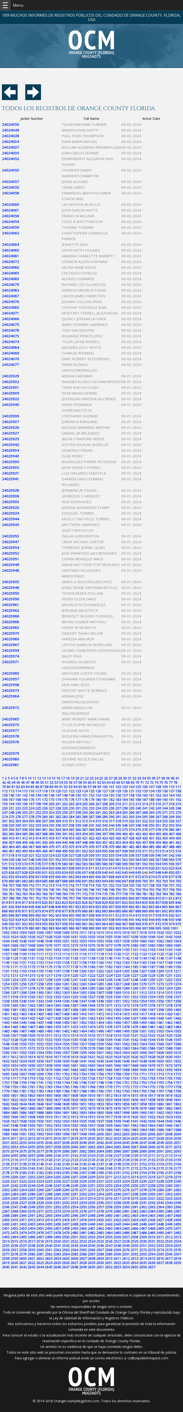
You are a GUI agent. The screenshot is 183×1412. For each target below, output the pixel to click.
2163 (57, 1168)
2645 (48, 1267)
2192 (126, 1172)
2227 (66, 1181)
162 (158, 795)
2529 (134, 1241)
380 (171, 829)
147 (58, 795)
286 (85, 817)
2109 (134, 1155)
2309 (48, 1198)
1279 (40, 988)
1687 (117, 1070)
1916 (100, 1117)
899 (31, 915)
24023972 (10, 707)
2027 (151, 1138)
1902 (160, 1112)
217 (165, 804)
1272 (160, 984)
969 (138, 924)
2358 (108, 1207)
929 (51, 919)
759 (178, 889)
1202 (100, 971)
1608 (160, 1052)
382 (5, 834)
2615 (151, 1258)
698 (131, 881)
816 (18, 902)
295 (145, 817)
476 (91, 847)
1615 (40, 1057)
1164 (134, 962)
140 (11, 795)
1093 (66, 949)
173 (51, 799)
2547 (108, 1245)
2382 (134, 1211)
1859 (151, 1104)
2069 (151, 1147)
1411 (91, 1014)
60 (90, 782)
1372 (117, 1005)
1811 (100, 1095)
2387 (177, 1211)
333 (38, 825)
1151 (23, 962)
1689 (134, 1070)
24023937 (10, 421)
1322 (48, 997)
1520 (126, 1035)
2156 (177, 1164)
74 (156, 782)
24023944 (10, 518)
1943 (151, 1121)
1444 (14, 1022)
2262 (6, 1190)
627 (18, 872)
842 (11, 907)
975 (178, 924)
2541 (57, 1245)
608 (71, 868)
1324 (66, 997)
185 (131, 799)
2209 (91, 1177)
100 (105, 786)
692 (91, 881)
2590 (117, 1254)
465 (18, 847)
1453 (91, 1022)
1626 (134, 1057)
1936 (91, 1121)
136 (165, 791)
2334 (83, 1202)
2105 (100, 1155)
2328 (31, 1202)
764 (31, 894)
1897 (117, 1112)
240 (138, 808)
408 (178, 834)
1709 (126, 1074)
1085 (177, 945)
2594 (151, 1254)
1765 (66, 1087)
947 (171, 919)
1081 (143, 945)
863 (151, 907)
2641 (14, 1267)
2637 (160, 1262)
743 (71, 889)
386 (31, 834)
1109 (23, 954)
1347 (83, 1001)
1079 (126, 945)
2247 (57, 1185)
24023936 (10, 416)
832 (125, 902)
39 (168, 778)
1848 (57, 1104)
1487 (23, 1031)
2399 (100, 1215)
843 (18, 907)
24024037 (10, 147)
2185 (66, 1172)
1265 (100, 984)
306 (38, 821)
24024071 (10, 313)
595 (165, 864)
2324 (177, 1198)
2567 (100, 1250)
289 (105, 817)
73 (151, 782)
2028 (160, 1138)
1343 (48, 1001)
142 (25, 795)
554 (71, 859)
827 (91, 902)
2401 (117, 1215)
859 (125, 907)
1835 (126, 1100)
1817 (151, 1095)
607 (65, 868)
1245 (108, 979)
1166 (151, 962)
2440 (91, 1224)
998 (151, 928)
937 (105, 919)
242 (151, 808)
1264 (91, 984)
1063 (169, 941)
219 (178, 804)
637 (85, 872)
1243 (91, 979)
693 (98, 881)
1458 (134, 1022)
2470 (169, 1228)
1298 (23, 992)
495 (38, 851)
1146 (160, 958)
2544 (83, 1245)
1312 (143, 992)
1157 (74, 962)
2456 (48, 1228)
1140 (108, 958)
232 (85, 808)
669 (118, 877)
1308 (108, 992)
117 (38, 791)
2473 (14, 1232)
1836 (134, 1100)
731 (171, 885)
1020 (160, 932)
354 (178, 825)
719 (91, 885)
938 (111, 919)
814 (5, 902)
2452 (14, 1228)
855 (98, 907)
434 (171, 838)
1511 (48, 1035)
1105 (169, 949)
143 (31, 795)
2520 (57, 1241)
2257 (143, 1185)
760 (5, 894)
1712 (151, 1074)
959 (71, 924)
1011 (83, 932)
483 (138, 847)
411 (18, 838)
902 (51, 915)
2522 (74, 1241)
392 (71, 834)
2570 (126, 1250)
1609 (169, 1052)
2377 (91, 1211)
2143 (66, 1164)
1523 (151, 1035)
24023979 (10, 753)
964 (105, 924)
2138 (23, 1164)
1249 (143, 979)
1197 (57, 971)
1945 (169, 1121)
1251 (160, 979)
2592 (134, 1254)
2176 (169, 1168)
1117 (91, 954)
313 (85, 821)
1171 (14, 967)
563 (131, 859)
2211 (108, 1177)
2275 (117, 1190)
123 (78, 791)
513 (158, 851)
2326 (14, 1202)
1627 (143, 1057)
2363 (151, 1207)
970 (145, 924)
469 (45, 847)
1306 (91, 992)
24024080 (10, 267)
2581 (40, 1254)
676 (165, 877)
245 (171, 808)
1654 (14, 1065)
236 (111, 808)
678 (178, 877)
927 (38, 919)
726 (138, 885)
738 (38, 889)
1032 (83, 937)
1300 (40, 992)
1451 (74, 1022)
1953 (57, 1125)
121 (65, 791)
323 (151, 821)
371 (111, 829)
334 (45, 825)
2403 (134, 1215)
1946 (177, 1121)
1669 (143, 1065)
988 (85, 928)
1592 (23, 1052)
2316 (108, 1198)
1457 (126, 1022)
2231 (100, 1181)
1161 (108, 962)
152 (91, 795)
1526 (177, 1035)
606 (58, 868)
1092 (57, 949)
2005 (143, 1134)
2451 (6, 1228)
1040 (151, 937)
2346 (6, 1207)
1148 (177, 958)
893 (171, 911)
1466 (23, 1027)
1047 (31, 941)
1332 (134, 997)
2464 (117, 1228)
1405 (40, 1014)
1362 (31, 1005)
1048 (40, 941)
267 (138, 812)
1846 (40, 1104)
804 (118, 898)
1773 (134, 1087)
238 (125, 808)
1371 (108, 1005)
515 (171, 851)
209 (111, 804)
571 (5, 864)
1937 (100, 1121)
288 (98, 817)
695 (111, 881)
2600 (23, 1258)
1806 (57, 1095)
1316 (177, 992)
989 (91, 928)
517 (5, 855)
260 (91, 812)
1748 (100, 1082)
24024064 (10, 244)
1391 (100, 1009)
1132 (40, 958)
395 (91, 834)
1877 (126, 1108)
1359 (6, 1005)
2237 (151, 1181)
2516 (23, 1241)
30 (125, 778)
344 (111, 825)
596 (171, 864)
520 (25, 855)
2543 (74, 1245)
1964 (151, 1125)
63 (104, 782)
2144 (74, 1164)
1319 (23, 997)
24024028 (10, 135)
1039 (143, 937)
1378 (169, 1005)
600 (18, 868)
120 (58, 791)
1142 (126, 958)
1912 (66, 1117)
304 (25, 821)
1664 (100, 1065)
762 (18, 894)
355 (5, 829)
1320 (31, 997)
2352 (57, 1207)
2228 (74, 1181)
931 (65, 919)
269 (151, 812)
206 (91, 804)
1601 (100, 1052)
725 (131, 885)
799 (85, 898)
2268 (57, 1190)
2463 (108, 1228)
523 (45, 855)
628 (25, 872)
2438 (74, 1224)
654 (18, 877)
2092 (169, 1151)
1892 (74, 1112)
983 (51, 928)
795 (58, 898)
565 (145, 859)
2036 (48, 1142)
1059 (134, 941)
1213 (14, 975)
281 (51, 817)
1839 (160, 1100)
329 (11, 825)
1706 (100, 1074)
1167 (160, 962)
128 (111, 791)
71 (142, 782)
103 (125, 786)
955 (45, 924)
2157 (6, 1168)
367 (85, 829)
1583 (126, 1048)
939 (118, 919)
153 (98, 795)
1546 (169, 1039)
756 (158, 889)
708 (18, 885)
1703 (74, 1074)
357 (18, 829)
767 (51, 894)
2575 (169, 1250)
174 (58, 799)
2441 (100, 1224)
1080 (134, 945)
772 (85, 894)
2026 (143, 1138)
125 (91, 791)
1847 (48, 1104)
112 (5, 791)
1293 (160, 988)
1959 (108, 1125)
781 (145, 894)
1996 (66, 1134)
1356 (160, 1001)
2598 (6, 1258)
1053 (83, 941)
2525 (100, 1241)
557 (91, 859)
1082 (151, 945)
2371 (40, 1211)
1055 (100, 941)
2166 (83, 1168)
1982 (126, 1130)
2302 (169, 1194)
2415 (57, 1220)
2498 (48, 1237)
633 (58, 872)
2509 (143, 1237)
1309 (117, 992)
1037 (126, 937)
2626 (66, 1262)
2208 (83, 1177)
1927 (14, 1121)
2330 (48, 1202)
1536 (83, 1039)
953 (31, 924)
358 (25, 829)
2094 (6, 1155)
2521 (66, 1241)
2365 (169, 1207)
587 (111, 864)
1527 (6, 1039)
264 (118, 812)
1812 (108, 1095)
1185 (134, 967)
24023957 (10, 679)
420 (78, 838)
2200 (14, 1177)
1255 (14, 984)
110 (171, 786)
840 (178, 902)
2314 (91, 1198)
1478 (126, 1027)
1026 (31, 937)
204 (78, 804)
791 (31, 898)
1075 (91, 945)
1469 (48, 1027)
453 (118, 842)
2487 (134, 1232)
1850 (74, 1104)
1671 (160, 1065)
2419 (91, 1220)
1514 (74, 1035)
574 (25, 864)
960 (78, 924)
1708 (117, 1074)
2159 (23, 1168)
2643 (31, 1267)
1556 (74, 1044)
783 (158, 894)
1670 (151, 1065)
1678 (40, 1070)
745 (85, 889)
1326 (83, 997)
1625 (126, 1057)
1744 (66, 1082)
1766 (74, 1087)
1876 (117, 1108)
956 (51, 924)
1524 (160, 1035)
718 (85, 885)
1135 (66, 958)
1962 (134, 1125)
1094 (74, 949)
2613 (134, 1258)
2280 (160, 1190)
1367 (74, 1005)
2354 (74, 1207)
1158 (83, 962)
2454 (31, 1228)
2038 (66, 1142)
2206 (66, 1177)
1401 (6, 1014)
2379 (108, 1211)
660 (58, 877)
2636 (151, 1262)
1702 (66, 1074)
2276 (126, 1190)
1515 (83, 1035)
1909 (40, 1117)
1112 (48, 954)
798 (78, 898)
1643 (100, 1061)
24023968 (10, 621)
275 (11, 817)
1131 (31, 958)
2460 (83, 1228)
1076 (100, 945)
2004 (134, 1134)
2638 (169, 1262)
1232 (177, 975)
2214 (134, 1177)
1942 (143, 1121)
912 (118, 915)
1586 (151, 1048)
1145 (151, 958)
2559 (31, 1250)
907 (85, 915)
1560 (108, 1044)
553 (65, 859)
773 (91, 894)
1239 (57, 979)
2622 (31, 1262)
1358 (177, 1001)
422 (91, 838)
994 (125, 928)
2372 (48, 1211)
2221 (14, 1181)
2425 (143, 1220)
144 (38, 795)
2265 (31, 1190)
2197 (169, 1172)
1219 (66, 975)
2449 (169, 1224)
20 (77, 778)
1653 (6, 1065)
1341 (31, 1001)
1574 (48, 1048)
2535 (6, 1245)
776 (111, 894)
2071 (169, 1147)
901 (45, 915)
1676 (23, 1070)
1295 (177, 988)
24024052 (10, 158)
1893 (83, 1112)
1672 (169, 1065)
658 (45, 877)
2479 (66, 1232)
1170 (6, 967)
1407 (57, 1014)
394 (85, 834)
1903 (169, 1112)
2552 (151, 1245)
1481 (151, 1027)
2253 (108, 1185)
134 (151, 791)
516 (178, 851)
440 (31, 842)
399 (118, 834)
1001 (174, 928)
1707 (108, 1074)
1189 (169, 967)
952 (25, 924)
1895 (100, 1112)
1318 (14, 997)
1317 (6, 997)
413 (31, 838)
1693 (169, 1070)
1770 (108, 1087)
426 (118, 838)
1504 (169, 1031)
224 (31, 808)
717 (78, 885)
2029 (169, 1138)
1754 (151, 1082)
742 (65, 889)
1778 (177, 1087)
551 (51, 859)
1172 (23, 967)
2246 (48, 1185)
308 (51, 821)
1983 (134, 1130)
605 (51, 868)
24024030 (10, 153)
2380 (117, 1211)
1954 (66, 1125)
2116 (14, 1160)
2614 (143, 1258)
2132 (151, 1160)
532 (105, 855)
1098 (108, 949)
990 (98, 928)
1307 (100, 992)
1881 (160, 1108)
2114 (177, 1155)
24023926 (10, 427)
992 (111, 928)
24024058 (10, 193)
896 (11, 915)
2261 (177, 1185)
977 (11, 928)
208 (105, 804)
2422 (117, 1220)
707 (11, 885)
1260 (57, 984)
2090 (151, 1151)
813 (178, 898)
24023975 (10, 724)
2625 (57, 1262)
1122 (134, 954)
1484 (177, 1027)
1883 (177, 1108)
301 (5, 821)
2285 (23, 1194)
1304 (74, 992)
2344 (169, 1202)
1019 (151, 932)
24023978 (10, 736)
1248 (134, 979)
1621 (91, 1057)
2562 (57, 1250)
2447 (151, 1224)
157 (125, 795)
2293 (91, 1194)
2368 (14, 1211)
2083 (91, 1151)
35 (149, 778)
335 (51, 825)
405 (158, 834)
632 (51, 872)
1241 (74, 979)
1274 (177, 984)
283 (65, 817)
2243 (23, 1185)
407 (171, 834)
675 (158, 877)
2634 (134, 1262)
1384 (40, 1009)
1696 (14, 1074)
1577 (74, 1048)
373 (125, 829)
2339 (126, 1202)
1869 (57, 1108)
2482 (91, 1232)
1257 (31, 984)
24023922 (10, 398)
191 (171, 799)
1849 (66, 1104)
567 (158, 859)
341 (91, 825)
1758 (6, 1087)
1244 (100, 979)
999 (158, 928)
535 (125, 855)
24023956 (10, 599)
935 (91, 919)
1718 (23, 1078)
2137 (14, 1164)
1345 (66, 1001)
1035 (108, 937)
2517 (31, 1241)
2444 (126, 1224)
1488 (31, 1031)
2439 (83, 1224)
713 (51, 885)
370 (105, 829)
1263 (83, 984)
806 (131, 898)
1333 (143, 997)
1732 (143, 1078)
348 (138, 825)
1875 (108, 1108)
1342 (40, 1001)
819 (38, 902)
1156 (66, 962)
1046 (23, 941)
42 (4, 782)
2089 (143, 1151)
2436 (57, 1224)
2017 (66, 1138)
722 (111, 885)
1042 (169, 937)
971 (151, 924)
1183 (117, 967)
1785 (57, 1091)
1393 (117, 1009)
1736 (177, 1078)
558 (98, 859)
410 (11, 838)
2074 (14, 1151)
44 (13, 782)
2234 (126, 1181)
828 (98, 902)
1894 (91, 1112)
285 (78, 817)
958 (65, 924)
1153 (40, 962)
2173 (143, 1168)
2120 (48, 1160)
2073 (6, 1151)
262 (105, 812)
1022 (177, 932)
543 (178, 855)
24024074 (10, 341)
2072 (177, 1147)
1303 (66, 992)
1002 (6, 932)
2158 (14, 1168)
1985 (151, 1130)
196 (25, 804)
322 (145, 821)
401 (131, 834)
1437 (134, 1018)
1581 (108, 1048)
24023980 (10, 759)
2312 (74, 1198)
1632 (6, 1061)
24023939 (10, 393)
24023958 (10, 684)
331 (25, 825)
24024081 (10, 255)
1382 (23, 1009)
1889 (48, 1112)
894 (178, 911)
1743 (57, 1082)
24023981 (10, 764)
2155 (169, 1164)
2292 (83, 1194)
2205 (57, 1177)
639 (98, 872)
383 (11, 834)
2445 (134, 1224)
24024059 (10, 227)
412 (25, 838)
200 (51, 804)
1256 (23, 984)
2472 (6, 1232)
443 (51, 842)
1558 (91, 1044)
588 (118, 864)
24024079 (10, 284)
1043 (177, 937)
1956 (83, 1125)
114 (18, 791)
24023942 (10, 444)
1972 (40, 1130)
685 (45, 881)
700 (145, 881)
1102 (143, 949)
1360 (14, 1005)
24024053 (10, 170)
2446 (143, 1224)
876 (58, 911)
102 (118, 786)
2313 (83, 1198)
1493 (74, 1031)
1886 (23, 1112)
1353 (134, 1001)
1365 (57, 1005)
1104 (160, 949)
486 (158, 847)
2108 (126, 1155)
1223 (100, 975)
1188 (160, 967)
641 (111, 872)
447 (78, 842)
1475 (100, 1027)
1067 (23, 945)
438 (18, 842)
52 (51, 782)
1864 (14, 1108)
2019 (83, 1138)
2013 (31, 1138)
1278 (31, 988)
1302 (57, 992)
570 (178, 859)
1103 (151, 949)
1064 (177, 941)
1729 (117, 1078)
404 (151, 834)
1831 (91, 1100)
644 (131, 872)
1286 (100, 988)
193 (5, 804)
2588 (100, 1254)
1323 (57, 997)
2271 (83, 1190)
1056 (108, 941)
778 (125, 894)
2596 (169, 1254)
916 (145, 915)
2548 (117, 1245)
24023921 (10, 473)
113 (11, 791)
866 (171, 907)
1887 (31, 1112)
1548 (6, 1044)
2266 (40, 1190)
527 (71, 855)
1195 (40, 971)
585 (98, 864)
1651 (169, 1061)
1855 (117, 1104)
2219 (177, 1177)
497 (51, 851)
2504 (100, 1237)
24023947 (10, 541)
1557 (83, 1044)
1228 (143, 975)
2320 (143, 1198)
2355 (83, 1207)
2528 (126, 1241)
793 (45, 898)
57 (75, 782)
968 (131, 924)
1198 (66, 971)
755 (151, 889)
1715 (177, 1074)
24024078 (10, 330)
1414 (117, 1014)
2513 (177, 1237)
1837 (143, 1100)
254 (51, 812)
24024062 (10, 233)
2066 (126, 1147)
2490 (160, 1232)
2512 (169, 1237)
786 (178, 894)
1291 (143, 988)
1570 (14, 1048)
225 (38, 808)
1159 (91, 962)
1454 (100, 1022)
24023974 (10, 656)
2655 (134, 1267)
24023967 (10, 644)
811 (165, 898)
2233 (117, 1181)
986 (71, 928)
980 (31, 928)
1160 (100, 962)
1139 (100, 958)
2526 (108, 1241)
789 (18, 898)
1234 (14, 979)
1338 (6, 1001)
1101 (134, 949)
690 (78, 881)
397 (105, 834)
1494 (83, 1031)
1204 (117, 971)
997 (145, 928)
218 (171, 804)
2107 (117, 1155)
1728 (108, 1078)
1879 (143, 1108)
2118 (31, 1160)
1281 (57, 988)
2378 (100, 1211)
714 (58, 885)
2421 (108, 1220)
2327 (23, 1202)
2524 (91, 1241)
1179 (83, 967)
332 (31, 825)
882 (98, 911)
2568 (108, 1250)
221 (11, 808)
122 (71, 791)
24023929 (10, 376)
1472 (74, 1027)
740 (51, 889)
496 (45, 851)
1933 (66, 1121)
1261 (66, 984)
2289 (57, 1194)
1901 (151, 1112)
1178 (74, 967)
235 (105, 808)
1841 (177, 1100)
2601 (31, 1258)
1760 (23, 1087)
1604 (126, 1052)
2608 (91, 1258)
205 (85, 804)
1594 (40, 1052)
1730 (126, 1078)
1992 (31, 1134)
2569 (117, 1250)
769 (65, 894)
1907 (23, 1117)
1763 (48, 1087)
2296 (117, 1194)
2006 (151, 1134)
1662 (83, 1065)
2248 (66, 1185)
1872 (83, 1108)
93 (70, 786)
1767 (83, 1087)
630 (38, 872)
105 (138, 786)
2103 (83, 1155)
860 (131, 907)
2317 (117, 1198)
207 (98, 804)
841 (5, 907)
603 (38, 868)
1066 (14, 945)
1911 (57, 1117)
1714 (169, 1074)
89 (51, 786)
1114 (66, 954)
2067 (134, 1147)
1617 (57, 1057)
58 (80, 782)
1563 (134, 1044)
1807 (66, 1095)
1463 (177, 1022)
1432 (91, 1018)
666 (98, 877)
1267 (117, 984)
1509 (31, 1035)
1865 (23, 1108)
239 (131, 808)
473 (71, 847)
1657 (40, 1065)
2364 (160, 1207)
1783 (40, 1091)
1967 (177, 1125)
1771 (117, 1087)
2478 (57, 1232)
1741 (40, 1082)
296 (151, 817)
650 (171, 872)
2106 (108, 1155)
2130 (134, 1160)
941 (131, 919)
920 (171, 915)
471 (58, 847)
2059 (66, 1147)
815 (11, 902)
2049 (160, 1142)
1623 (108, 1057)
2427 (160, 1220)
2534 (177, 1241)
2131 (143, 1160)
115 (25, 791)
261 (98, 812)
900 (38, 915)
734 (11, 889)
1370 (100, 1005)
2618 (177, 1258)
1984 (143, 1130)
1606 (143, 1052)
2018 (74, 1138)
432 (158, 838)
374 (131, 829)
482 (131, 847)
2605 (66, 1258)
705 (178, 881)
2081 (74, 1151)
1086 (6, 949)
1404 (31, 1014)
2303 (177, 1194)
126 (98, 791)
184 (125, 799)
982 (45, 928)
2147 (100, 1164)
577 (45, 864)
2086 (117, 1151)
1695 (6, 1074)
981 (38, 928)
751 (125, 889)
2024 (126, 1138)
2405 (151, 1215)
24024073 (10, 336)
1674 (6, 1070)
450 (98, 842)
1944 (160, 1121)
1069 (40, 945)
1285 (91, 988)
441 (38, 842)
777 (118, 894)
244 (165, 808)
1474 (91, 1027)
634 (65, 872)
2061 (83, 1147)
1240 (66, 979)
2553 (160, 1245)
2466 (134, 1228)
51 (47, 782)
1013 (100, 932)
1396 (143, 1009)
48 (32, 782)
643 (125, 872)
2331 (57, 1202)
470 (51, 847)
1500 (134, 1031)
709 (25, 885)
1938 (108, 1121)
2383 (143, 1211)
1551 (31, 1044)
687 (58, 881)
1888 (40, 1112)
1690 (143, 1070)
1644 (108, 1061)
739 (45, 889)
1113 (57, 954)
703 (165, 881)
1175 (48, 967)
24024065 (10, 273)
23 (91, 778)
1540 (117, 1039)
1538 (100, 1039)
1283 (74, 988)
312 (78, 821)
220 (5, 808)
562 (125, 859)
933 (78, 919)
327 (178, 821)
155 (111, 795)
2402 (126, 1215)
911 (111, 915)
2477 (48, 1232)
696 (118, 881)
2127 (108, 1160)
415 (45, 838)
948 (178, 919)
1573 (40, 1048)
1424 (23, 1018)
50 (42, 782)
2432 (23, 1224)
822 (58, 902)
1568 (177, 1044)
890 (151, 911)
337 (65, 825)
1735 (169, 1078)
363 (58, 829)
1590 (6, 1052)
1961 (126, 1125)
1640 (74, 1061)
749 (111, 889)
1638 (57, 1061)
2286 (31, 1194)
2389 (14, 1215)
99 (99, 786)
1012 (91, 932)
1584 (134, 1048)
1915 (91, 1117)
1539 (108, 1039)
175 (65, 799)
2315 (100, 1198)
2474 (23, 1232)
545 (11, 859)
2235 (134, 1181)
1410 (83, 1014)
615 (118, 868)
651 (178, 872)
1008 (57, 932)
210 (118, 804)
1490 (48, 1031)
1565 (151, 1044)
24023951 (10, 559)
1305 (83, 992)
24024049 (10, 130)
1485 (6, 1031)
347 (131, 825)
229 (65, 808)
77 (171, 782)
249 (18, 812)
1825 (40, 1100)
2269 (66, 1190)
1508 (23, 1035)
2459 (74, 1228)
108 (158, 786)
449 (91, 842)
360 (38, 829)
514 (165, 851)
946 (165, 919)
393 (78, 834)
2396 (74, 1215)
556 (85, 859)
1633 (14, 1061)
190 (165, 799)
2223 (31, 1181)
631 (45, 872)
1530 (31, 1039)
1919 (126, 1117)
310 (65, 821)
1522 (143, 1035)
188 (151, 799)
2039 (74, 1142)
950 (11, 924)
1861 (169, 1104)
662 (71, 877)
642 (118, 872)
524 (51, 855)
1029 (57, 937)
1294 (169, 988)
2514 (6, 1241)
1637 (48, 1061)
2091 (160, 1151)
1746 (83, 1082)
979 (25, 928)
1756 (169, 1082)
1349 (100, 1001)
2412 (31, 1220)
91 (61, 786)
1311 (134, 992)
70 (137, 782)
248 (11, 812)
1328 (100, 997)
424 (105, 838)
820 (45, 902)
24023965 (10, 719)
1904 (177, 1112)
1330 (117, 997)
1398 (160, 1009)
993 (118, 928)
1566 (160, 1044)
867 (178, 907)
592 (145, 864)
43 (8, 782)
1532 (48, 1039)
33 (139, 778)
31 (130, 778)
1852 (91, 1104)
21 (82, 778)
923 (11, 919)
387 (38, 834)
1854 (108, 1104)
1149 (6, 962)
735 (18, 889)
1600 (91, 1052)
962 (91, 924)
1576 (66, 1048)
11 (34, 778)
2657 (151, 1267)
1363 (40, 1005)
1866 (31, 1108)
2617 (169, 1258)
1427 (48, 1018)
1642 (91, 1061)
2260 (169, 1185)
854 (91, 907)
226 (45, 808)
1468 (40, 1027)
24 (96, 778)
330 (18, 825)
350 (151, 825)
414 (38, 838)
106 (145, 786)
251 (31, 812)
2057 (48, 1147)
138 (178, 791)
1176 (57, 967)
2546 (100, 1245)
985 (65, 928)
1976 (74, 1130)
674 (151, 877)
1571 (23, 1048)
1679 (48, 1070)
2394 (57, 1215)
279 (38, 817)
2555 (177, 1245)
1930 (40, 1121)
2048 (151, 1142)
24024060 (10, 204)
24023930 (10, 461)
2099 (48, 1155)
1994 (48, 1134)
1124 (151, 954)
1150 (14, 962)
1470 (57, 1027)
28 (115, 778)
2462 (100, 1228)
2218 (169, 1177)
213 (138, 804)
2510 (151, 1237)
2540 (48, 1245)
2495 (23, 1237)
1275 (6, 988)
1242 (83, 979)
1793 (126, 1091)
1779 (6, 1091)
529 (85, 855)
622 (165, 868)
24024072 (10, 261)
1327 (91, 997)
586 (105, 864)
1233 (6, 979)
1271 (151, 984)
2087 (126, 1151)
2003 (126, 1134)
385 (25, 834)
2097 (31, 1155)
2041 (91, 1142)
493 (25, 851)
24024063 (10, 250)
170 (31, 799)
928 (45, 919)
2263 (14, 1190)
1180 (91, 967)
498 (58, 851)
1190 (177, 967)
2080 (66, 1151)
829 (105, 902)
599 (11, 868)
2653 (117, 1267)
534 (118, 855)
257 (71, 812)
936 (98, 919)
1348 (91, 1001)
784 (165, 894)
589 (125, 864)
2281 (169, 1190)
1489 (40, 1031)
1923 (160, 1117)
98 (94, 786)
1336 (169, 997)
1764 (57, 1087)
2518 (40, 1241)
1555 (66, 1044)
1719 (31, 1078)
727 (145, 885)
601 (25, 868)
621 (158, 868)
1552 (40, 1044)
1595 (48, 1052)
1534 (66, 1039)
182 (111, 799)
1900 (143, 1112)
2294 (100, 1194)
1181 (100, 967)
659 (51, 877)
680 (11, 881)
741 (58, 889)
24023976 (10, 741)
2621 (23, 1262)
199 (45, 804)
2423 (126, 1220)
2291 (74, 1194)
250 (25, 812)
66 (118, 782)
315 (98, 821)
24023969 (10, 639)
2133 (160, 1160)
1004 (23, 932)
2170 (117, 1168)
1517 (100, 1035)
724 (125, 885)
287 (91, 817)
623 (171, 868)
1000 (166, 928)
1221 (83, 975)
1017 (134, 932)
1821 (6, 1100)
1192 (14, 971)
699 (138, 881)
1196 (48, 971)
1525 (169, 1035)
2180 (23, 1172)
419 (71, 838)
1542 (134, 1039)
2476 (40, 1232)
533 (111, 855)
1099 (117, 949)
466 (25, 847)
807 (138, 898)
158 (131, 795)
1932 (57, 1121)
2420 (100, 1220)
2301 (160, 1194)
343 (105, 825)
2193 (134, 1172)
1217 (48, 975)
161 (151, 795)
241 (145, 808)
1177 (66, 967)
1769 (100, 1087)
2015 (48, 1138)
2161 (40, 1168)
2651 (100, 1267)
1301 (48, 992)
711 (38, 885)
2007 (160, 1134)
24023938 (10, 496)
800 (91, 898)
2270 (74, 1190)
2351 (48, 1207)
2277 (134, 1190)
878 (71, 911)
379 (165, 829)
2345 (177, 1202)
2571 (134, 1250)
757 (165, 889)
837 (158, 902)
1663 (91, 1065)
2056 (40, 1147)
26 (106, 778)
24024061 (10, 210)
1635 (31, 1061)
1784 (48, 1091)
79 (4, 786)
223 (25, 808)
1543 (143, 1039)
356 (11, 829)
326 (171, 821)
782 (151, 894)
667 (105, 877)
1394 (126, 1009)
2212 (117, 1177)
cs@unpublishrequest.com (148, 1358)
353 (171, 825)
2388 (6, 1215)
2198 (177, 1172)
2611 (117, 1258)
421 (85, 838)
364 (65, 829)
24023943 (10, 456)
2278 (143, 1190)
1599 (83, 1052)
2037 (57, 1142)
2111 (151, 1155)
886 (125, 911)
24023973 (10, 690)
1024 (14, 937)
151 (85, 795)
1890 (57, 1112)
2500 (66, 1237)
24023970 (10, 633)
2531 (151, 1241)
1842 (6, 1104)
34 (144, 778)
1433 (100, 1018)
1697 (23, 1074)
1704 (83, 1074)
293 (131, 817)
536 (131, 855)
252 (38, 812)
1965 (160, 1125)
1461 (160, 1022)
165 (178, 795)
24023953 (10, 536)
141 (18, 795)
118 (45, 791)
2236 (143, 1181)
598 (5, 868)
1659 (57, 1065)
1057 (117, 941)
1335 (160, 997)
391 (65, 834)
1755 (160, 1082)
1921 (143, 1117)
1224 (108, 975)
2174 (151, 1168)
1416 (134, 1014)
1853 (100, 1104)
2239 (169, 1181)
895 (5, 915)
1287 (108, 988)
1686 (108, 1070)
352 (165, 825)
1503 (160, 1031)
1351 (117, 1001)
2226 (57, 1181)
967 (125, 924)
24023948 (10, 570)
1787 (74, 1091)
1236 (31, 979)
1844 (23, 1104)
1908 (31, 1117)
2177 (177, 1168)
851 (71, 907)
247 (5, 812)
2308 (40, 1198)
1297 (14, 992)
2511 (160, 1237)
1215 (31, 975)
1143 (134, 958)
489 (178, 847)
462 (178, 842)
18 (68, 778)
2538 (31, 1245)
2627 (74, 1262)
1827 (57, 1100)
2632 (117, 1262)
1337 (177, 997)
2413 (40, 1220)
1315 (169, 992)
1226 (126, 975)
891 (158, 911)
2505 (108, 1237)
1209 (160, 971)
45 (18, 782)
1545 (160, 1039)
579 (58, 864)
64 (109, 782)
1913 (74, 1117)
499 (65, 851)
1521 (134, 1035)
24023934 (10, 450)
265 (125, 812)
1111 (40, 954)
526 (65, 855)
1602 (108, 1052)
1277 (23, 988)
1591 (14, 1052)
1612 (14, 1057)
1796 (151, 1091)
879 (78, 911)
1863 (6, 1108)
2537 (23, 1245)
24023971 (10, 661)
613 (105, 868)
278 (31, 817)
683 (31, 881)
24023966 (10, 616)
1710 (134, 1074)
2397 (83, 1215)
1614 (31, 1057)
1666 (117, 1065)
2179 (14, 1172)
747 (98, 889)
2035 (40, 1142)
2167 (91, 1168)
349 (145, 825)
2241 (6, 1185)
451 (105, 842)
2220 (6, 1181)
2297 (126, 1194)
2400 (108, 1215)
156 (118, 795)
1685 (100, 1070)
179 (91, 799)
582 (78, 864)
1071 (57, 945)
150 (78, 795)
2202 (31, 1177)
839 (171, 902)
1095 (83, 949)
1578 (83, 1048)
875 (51, 911)
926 (31, 919)
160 (145, 795)
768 (58, 894)
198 (38, 804)
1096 (91, 949)
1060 (143, 941)
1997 (74, 1134)
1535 (74, 1039)
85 (32, 786)
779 (131, 894)
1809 (83, 1095)
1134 (57, 958)
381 (178, 829)
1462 (169, 1022)
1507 (14, 1035)
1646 (126, 1061)
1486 (14, 1031)
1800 (6, 1095)
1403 (23, 1014)
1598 (74, 1052)
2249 (74, 1185)
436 (5, 842)
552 (58, 859)
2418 (83, 1220)
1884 (6, 1112)
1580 (100, 1048)
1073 (74, 945)
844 (25, 907)
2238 (160, 1181)
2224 (40, 1181)
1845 (31, 1104)
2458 (66, 1228)
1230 (160, 975)
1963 (143, 1125)
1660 (66, 1065)
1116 (83, 954)
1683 (83, 1070)
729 (158, 885)
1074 (83, 945)
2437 (66, 1224)
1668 (134, 1065)
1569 (6, 1048)
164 (171, 795)
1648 (143, 1061)
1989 (6, 1134)
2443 (117, 1224)
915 (138, 915)
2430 (6, 1224)
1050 (57, 941)
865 (165, 907)
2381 (126, 1211)
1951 (40, 1125)
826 (85, 902)
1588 (169, 1048)
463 (5, 847)
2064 (108, 1147)
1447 (40, 1022)
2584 (66, 1254)
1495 (91, 1031)
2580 (31, 1254)
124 (85, 791)
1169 (177, 962)
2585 (74, 1254)
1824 (31, 1100)
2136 (6, 1164)
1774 (143, 1087)
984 (58, 928)
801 (98, 898)
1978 (91, 1130)
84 (28, 786)
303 (18, 821)
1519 (117, 1035)
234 (98, 808)
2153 (151, 1164)
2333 (74, 1202)
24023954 (10, 547)
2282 (177, 1190)
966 (118, 924)
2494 (14, 1237)
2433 (31, 1224)
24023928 (10, 490)
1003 (14, 932)
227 (51, 808)
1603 (117, 1052)
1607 (151, 1052)
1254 (6, 984)
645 (138, 872)
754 (145, 889)
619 (145, 868)
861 (138, 907)
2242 (14, 1185)
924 (18, 919)
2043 (108, 1142)
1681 (66, 1070)
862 (145, 907)
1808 (74, 1095)
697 (125, 881)
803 (111, 898)
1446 (31, 1022)
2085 (108, 1151)
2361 (134, 1207)
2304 (6, 1198)
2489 (151, 1232)
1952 (48, 1125)
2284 (14, 1194)
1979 (100, 1130)
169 (25, 799)
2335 (91, 1202)
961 (85, 924)
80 (8, 786)
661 (65, 877)
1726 (91, 1078)
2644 (40, 1267)
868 (5, 911)
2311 (66, 1198)
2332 (66, 1202)
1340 (23, 1001)
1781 (23, 1091)
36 (153, 778)
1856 (126, 1104)
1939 (117, 1121)
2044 (117, 1142)
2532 (160, 1241)
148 (65, 795)
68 (128, 782)
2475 (31, 1232)
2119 (40, 1160)
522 (38, 855)
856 (105, 907)
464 (11, 847)
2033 (23, 1142)
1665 (108, 1065)
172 (45, 799)
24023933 (10, 501)
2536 (14, 1245)
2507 (126, 1237)
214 (145, 804)
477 (98, 847)
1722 (57, 1078)
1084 (169, 945)
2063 (100, 1147)
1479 (134, 1027)
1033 (91, 937)
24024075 (10, 324)
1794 (134, 1091)
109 (165, 786)
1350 (108, 1001)
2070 (160, 1147)
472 (65, 847)
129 (118, 791)
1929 (31, 1121)
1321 (40, 997)
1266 (108, 984)
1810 (91, 1095)
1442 (177, 1018)
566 (151, 859)
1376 (151, 1005)
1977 (83, 1130)
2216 (151, 1177)
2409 (6, 1220)
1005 (31, 932)
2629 (91, 1262)
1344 (57, 1001)
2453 (23, 1228)
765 (38, 894)
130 (125, 791)
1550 (23, 1044)
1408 (66, 1014)
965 (111, 924)
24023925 (10, 438)
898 (25, 915)
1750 (117, 1082)
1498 (117, 1031)
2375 (74, 1211)
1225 (117, 975)
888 (138, 911)
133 (145, 791)
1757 (177, 1082)
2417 (74, 1220)
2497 (40, 1237)
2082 (83, 1151)
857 (111, 907)
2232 (108, 1181)
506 (111, 851)
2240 (177, 1181)
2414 (48, 1220)
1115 (74, 954)
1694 (177, 1070)
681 (18, 881)
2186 (74, 1172)
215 (151, 804)
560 (111, 859)
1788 (83, 1091)
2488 (143, 1232)
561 (118, 859)
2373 (57, 1211)
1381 (14, 1009)
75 (161, 782)
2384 (151, 1211)
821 (51, 902)
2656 (143, 1267)
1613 (23, 1057)
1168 (169, 962)
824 (71, 902)
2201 (23, 1177)
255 (58, 812)
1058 (126, 941)
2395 (66, 1215)
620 (151, 868)
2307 (31, 1198)
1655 (23, 1065)
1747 (91, 1082)
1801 (14, 1095)
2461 (91, 1228)
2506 (117, 1237)
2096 (23, 1155)
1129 (14, 958)
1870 (66, 1108)
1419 (160, 1014)
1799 (177, 1091)
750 (118, 889)
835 (145, 902)
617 (131, 868)
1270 (143, 984)
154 (105, 795)
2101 (66, 1155)
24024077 (10, 364)
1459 (143, 1022)
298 (165, 817)
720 (98, 885)
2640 (6, 1267)
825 (78, 902)
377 (151, 829)
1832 (100, 1100)
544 (5, 859)
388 (45, 834)
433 (165, 838)
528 (78, 855)
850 (65, 907)
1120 (117, 954)
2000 (100, 1134)
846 (38, 907)
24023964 (10, 696)
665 (91, 877)
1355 (151, 1001)
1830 (83, 1100)
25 (101, 778)
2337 (108, 1202)
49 (37, 782)
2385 (160, 1211)
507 (118, 851)
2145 (83, 1164)
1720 (40, 1078)
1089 (31, 949)
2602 (40, 1258)
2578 (14, 1254)
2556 (6, 1250)
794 (51, 898)
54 (61, 782)
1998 (83, 1134)
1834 (117, 1100)
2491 (169, 1232)
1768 (91, 1087)
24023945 (10, 524)
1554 (57, 1044)
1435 (117, 1018)
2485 (117, 1232)
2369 (23, 1211)
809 (151, 898)
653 (11, 877)
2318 (126, 1198)
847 (45, 907)
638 (91, 872)
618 (138, 868)
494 (31, 851)
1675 (14, 1070)
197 (31, 804)
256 (65, 812)
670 (125, 877)
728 (151, 885)
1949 (23, 1125)
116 (31, 791)
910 (105, 915)
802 (105, 898)
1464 (6, 1027)
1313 (151, 992)
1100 (126, 949)
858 (118, 907)
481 (125, 847)
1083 (160, 945)
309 (58, 821)
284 (71, 817)
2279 (151, 1190)
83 (23, 786)
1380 (6, 1009)
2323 (169, 1198)
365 (71, 829)
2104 (91, 1155)
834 (138, 902)
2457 (57, 1228)
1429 (66, 1018)
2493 (6, 1237)
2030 (177, 1138)
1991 (23, 1134)
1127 (177, 954)
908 (91, 915)
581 (71, 864)
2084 (100, 1151)
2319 (134, 1198)
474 (78, 847)
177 (78, 799)
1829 (74, 1100)
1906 (14, 1117)
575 (31, 864)
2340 (134, 1202)
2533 (169, 1241)
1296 (6, 992)
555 (78, 859)
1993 (40, 1134)
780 (138, 894)
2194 (143, 1172)
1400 (177, 1009)
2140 (40, 1164)
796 (65, 898)
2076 (31, 1151)
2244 (31, 1185)
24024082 (10, 290)
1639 (66, 1061)
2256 (134, 1185)
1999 (91, 1134)
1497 (108, 1031)
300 (178, 817)
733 (5, 889)
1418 (151, 1014)
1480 (143, 1027)
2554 (169, 1245)
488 (171, 847)
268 (145, 812)
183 (118, 799)
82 (18, 786)
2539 (40, 1245)
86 (37, 786)
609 (78, 868)
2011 (14, 1138)
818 (31, 902)
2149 (117, 1164)
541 (165, 855)
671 (131, 877)
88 (47, 786)
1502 (151, 1031)
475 (85, 847)
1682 (74, 1070)
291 (118, 817)
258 (78, 812)
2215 (143, 1177)
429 (138, 838)
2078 (48, 1151)
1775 (151, 1087)
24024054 (10, 221)
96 (85, 786)
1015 (117, 932)
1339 (14, 1001)
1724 (74, 1078)
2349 (31, 1207)
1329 (108, 997)
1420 (169, 1014)
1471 (66, 1027)
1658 (48, 1065)
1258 (40, 984)
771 (78, 894)
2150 (126, 1164)
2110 (143, 1155)
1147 (169, 958)
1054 (91, 941)
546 (18, 859)
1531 (40, 1039)
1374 (134, 1005)
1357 (169, 1001)
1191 (6, 971)
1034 (100, 937)
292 (125, 817)
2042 (100, 1142)
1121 (126, 954)
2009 (177, 1134)
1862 (177, 1104)
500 (71, 851)
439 (25, 842)
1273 (169, 984)
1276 (14, 988)
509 (131, 851)
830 (111, 902)
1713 (160, 1074)
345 (118, 825)
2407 (169, 1215)
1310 (126, 992)
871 (25, 911)
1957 (91, 1125)
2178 (6, 1172)
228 (58, 808)
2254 (117, 1185)
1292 (151, 988)
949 (5, 924)
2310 (57, 1198)
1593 (31, 1052)
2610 (108, 1258)
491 (11, 851)
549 (38, 859)
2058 (57, 1147)
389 (51, 834)
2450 (177, 1224)
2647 (66, 1267)
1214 (23, 975)
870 (18, 911)
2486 (126, 1232)
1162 (117, 962)
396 (98, 834)
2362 (143, 1207)
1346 (74, 1001)
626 (11, 872)
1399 (169, 1009)
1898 (126, 1112)
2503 (91, 1237)
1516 (91, 1035)
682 (25, 881)
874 (45, 911)
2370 (31, 1211)
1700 (48, 1074)
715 (65, 885)
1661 (74, 1065)
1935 (83, 1121)
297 (158, 817)
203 (71, 804)
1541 (126, 1039)
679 (5, 881)
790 (25, 898)
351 (158, 825)
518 (11, 855)
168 (18, 799)
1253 (177, 979)
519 (18, 855)
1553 (48, 1044)
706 (5, 885)
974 (171, 924)
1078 (117, 945)
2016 (57, 1138)
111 (178, 786)
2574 (160, 1250)
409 (5, 838)
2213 (126, 1177)
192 (178, 799)
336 (58, 825)
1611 (6, 1057)
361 (45, 829)
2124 (83, 1160)
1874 (100, 1108)
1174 (40, 967)
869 (11, 911)
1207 (143, 971)
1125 (160, 954)
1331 (126, 997)
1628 (151, 1057)
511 (145, 851)
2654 (126, 1267)
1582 (117, 1048)
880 (85, 911)
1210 (169, 971)
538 (145, 855)
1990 (14, 1134)
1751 (126, 1082)
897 (18, 915)
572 (11, 864)
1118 (100, 954)
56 (70, 782)
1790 (100, 1091)
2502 (83, 1237)
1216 (40, 975)
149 (71, 795)
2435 (48, 1224)
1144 (143, 958)
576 (38, 864)
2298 (134, 1194)
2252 (100, 1185)
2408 (177, 1215)
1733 (151, 1078)
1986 (160, 1130)
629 (31, 872)
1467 (31, 1027)
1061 (151, 941)
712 (45, 885)
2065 (117, 1147)
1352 (126, 1001)
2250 (83, 1185)
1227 (134, 975)
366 (78, 829)
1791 (108, 1091)
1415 (126, 1014)
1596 (57, 1052)
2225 (48, 1181)
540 (158, 855)
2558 (23, 1250)
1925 (177, 1117)
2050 (169, 1142)
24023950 (10, 593)
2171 (126, 1168)
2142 (57, 1164)
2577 (6, 1254)
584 (91, 864)
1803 (31, 1095)
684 (38, 881)
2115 (6, 1160)
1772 (126, 1087)
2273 (100, 1190)
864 (158, 907)
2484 (108, 1232)
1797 (160, 1091)
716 (71, 885)
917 (151, 915)
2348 (23, 1207)
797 (71, 898)
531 (98, 855)
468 (38, 847)
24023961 (10, 604)
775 (105, 894)
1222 (91, 975)
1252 (169, 979)
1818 (160, 1095)
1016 (126, 932)
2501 (74, 1237)
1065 (6, 945)
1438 (143, 1018)
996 (138, 928)
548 (31, 859)
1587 (160, 1048)
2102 (74, 1155)
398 (111, 834)
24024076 (10, 301)
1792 (117, 1091)
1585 (143, 1048)
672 (138, 877)
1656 (31, 1065)
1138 (91, 958)
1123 (143, 954)
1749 (108, 1082)
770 (71, 894)
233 (91, 808)
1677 (31, 1070)
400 (125, 834)
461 (171, 842)
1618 (66, 1057)
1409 (74, 1014)
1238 (48, 979)
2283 (6, 1194)
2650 (91, 1267)
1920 (134, 1117)
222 (18, 808)
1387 (66, 1009)
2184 (57, 1172)
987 (78, 928)
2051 (177, 1142)
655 (25, 877)
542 (171, 855)
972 (158, 924)
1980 (108, 1130)
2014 (40, 1138)
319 (125, 821)
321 (138, 821)
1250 (151, 979)
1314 (160, 992)
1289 (126, 988)
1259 (48, 984)
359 (31, 829)
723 (118, 885)
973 (165, 924)
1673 (177, 1065)
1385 (48, 1009)
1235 (23, 979)
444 (58, 842)
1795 (143, 1091)
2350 (40, 1207)
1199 (74, 971)
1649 (151, 1061)
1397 (151, 1009)
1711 (143, 1074)
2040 (83, 1142)
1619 (74, 1057)
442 (45, 842)
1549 (14, 1044)
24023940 (10, 404)
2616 (160, 1258)
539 (151, 855)
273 (178, 812)
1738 (14, 1082)
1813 (117, 1095)
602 (31, 868)
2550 (134, 1245)
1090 (40, 949)
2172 (134, 1168)
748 (105, 889)
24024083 (10, 278)
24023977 (10, 730)
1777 (169, 1087)
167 (11, 799)
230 (71, 808)
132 (138, 791)
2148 (108, 1164)
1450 (66, 1022)
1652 (177, 1061)
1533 (57, 1039)
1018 (143, 932)
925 (25, 919)
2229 (83, 1181)
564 (138, 859)
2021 (100, 1138)
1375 (143, 1005)
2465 (126, 1228)
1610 (177, 1052)
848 (51, 907)
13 (44, 778)
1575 (57, 1048)
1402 (14, 1014)
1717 (14, 1078)
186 (138, 799)
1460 (151, 1022)
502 (85, 851)
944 (151, 919)
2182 (40, 1172)
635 (71, 872)
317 (111, 821)
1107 (6, 954)
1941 (134, 1121)
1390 (91, 1009)
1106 (177, 949)
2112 (160, 1155)
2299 (143, 1194)
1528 (14, 1039)
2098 (40, 1155)
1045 (14, 941)
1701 (57, 1074)
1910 (48, 1117)
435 (178, 838)
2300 (151, 1194)
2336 (100, 1202)
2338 (117, 1202)
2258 (151, 1185)
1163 (126, 962)
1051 (66, 941)
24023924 (10, 513)
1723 (66, 1078)
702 (158, 881)
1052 (74, 941)
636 (78, 872)
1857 (134, 1104)
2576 (177, 1250)
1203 (108, 971)
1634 (23, 1061)
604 (45, 868)
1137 (83, 958)
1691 (151, 1070)
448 (85, 842)
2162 (48, 1168)
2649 (83, 1267)
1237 (40, 979)
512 (151, 851)
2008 (169, 1134)
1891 (66, 1112)
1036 (117, 937)
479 (111, 847)
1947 (6, 1125)
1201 (91, 971)
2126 (100, 1160)
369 (98, 829)
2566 (91, 1250)
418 (65, 838)
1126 (169, 954)
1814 (126, 1095)
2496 (31, 1237)
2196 (160, 1172)
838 (165, 902)
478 (105, 847)
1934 (74, 1121)
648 (158, 872)
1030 (66, 937)
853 (85, 907)
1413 (108, 1014)
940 (125, 919)
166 (5, 799)
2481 (83, 1232)
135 (158, 791)
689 (71, 881)
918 (158, 915)
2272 (91, 1190)
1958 (100, 1125)
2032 (14, 1142)
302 (11, 821)
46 (23, 782)
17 (63, 778)
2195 (151, 1172)
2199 (6, 1177)
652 (5, 877)
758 (171, 889)
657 (38, 877)
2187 (83, 1172)
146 (51, 795)
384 (18, 834)
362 (51, 829)
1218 (57, 975)
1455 (108, 1022)
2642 (23, 1267)
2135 (177, 1160)
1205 (126, 971)
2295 (108, 1194)
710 (31, 885)
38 (163, 778)
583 (85, 864)
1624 (117, 1057)
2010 (6, 1138)
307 (45, 821)
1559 (100, 1044)
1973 (48, 1130)
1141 (117, 958)
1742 (48, 1082)
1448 (48, 1022)
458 (151, 842)
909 (98, 915)
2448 (160, 1224)
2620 (14, 1262)
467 (31, 847)
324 (158, 821)
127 (105, 791)
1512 (57, 1035)
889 (145, 911)
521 (31, 855)
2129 (126, 1160)
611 (91, 868)
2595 (160, 1254)
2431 (14, 1224)
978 (18, 928)
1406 (48, 1014)
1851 (83, 1104)
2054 (23, 1147)
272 (171, 812)
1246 (117, 979)
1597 (66, 1052)
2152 (143, 1164)
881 (91, 911)
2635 (143, 1262)
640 (105, 872)
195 (18, 804)
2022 (108, 1138)
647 (151, 872)
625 (5, 872)
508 (125, 851)
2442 (108, 1224)
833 (131, 902)
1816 (143, 1095)
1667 (126, 1065)
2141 (48, 1164)
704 (171, 881)
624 (178, 868)
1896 (108, 1112)
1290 (134, 988)
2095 (14, 1155)
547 (25, 859)
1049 (48, 941)
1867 (40, 1108)
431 (151, 838)
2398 (91, 1215)
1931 (48, 1121)
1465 (14, 1027)
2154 (160, 1164)
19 (72, 778)
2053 (14, 1147)
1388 (74, 1009)
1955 (74, 1125)
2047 (143, 1142)
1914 (83, 1117)
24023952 (10, 553)
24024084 (10, 347)
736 (25, 889)
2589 (108, 1254)
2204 (48, 1177)
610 (85, 868)
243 (158, 808)
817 (25, 902)
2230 (91, 1181)
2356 (91, 1207)
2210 (100, 1177)
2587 (91, 1254)
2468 (151, 1228)
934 (85, 919)
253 (45, 812)
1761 (31, 1087)
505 (105, 851)
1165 (143, 962)
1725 (83, 1078)
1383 (31, 1009)
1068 (31, 945)
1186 (143, 967)
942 (138, 919)
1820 (177, 1095)
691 (85, 881)
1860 (160, 1104)
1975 (66, 1130)
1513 (66, 1035)
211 (125, 804)
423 (98, 838)
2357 (100, 1207)
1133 (48, 958)
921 (178, 915)
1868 (48, 1108)
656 (31, 877)
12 (39, 778)
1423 (14, 1018)
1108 (14, 954)
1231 (169, 975)
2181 (31, 1172)
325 (165, 821)
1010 (74, 932)
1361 (23, 1005)
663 (78, 877)
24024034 (10, 141)
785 (171, 894)
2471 (177, 1228)
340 (85, 825)
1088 (23, 949)
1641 (83, 1061)
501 (78, 851)
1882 (169, 1108)
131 (131, 791)
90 (56, 786)
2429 (177, 1220)
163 (165, 795)
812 (171, 898)
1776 (160, 1087)
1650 (160, 1061)
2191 (117, 1172)
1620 (83, 1057)
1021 (169, 932)
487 (165, 847)
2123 (74, 1160)
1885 (14, 1112)
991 (105, 928)
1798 (169, 1091)
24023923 (10, 507)
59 (85, 782)
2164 (66, 1168)
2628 (83, 1262)
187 (145, 799)
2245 (40, 1185)
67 (123, 782)
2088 (134, 1151)
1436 (126, 1018)
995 (131, 928)
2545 (91, 1245)
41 (177, 778)
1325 (74, 997)
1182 (108, 967)
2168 (100, 1168)
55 (66, 782)
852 (78, 907)
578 (51, 864)
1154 (48, 962)
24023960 (10, 673)
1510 (40, 1035)
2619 (6, 1262)
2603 (48, 1258)
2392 (40, 1215)
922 (5, 919)
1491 (57, 1031)
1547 (177, 1039)
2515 (14, 1241)
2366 (177, 1207)
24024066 (10, 318)
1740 (31, 1082)
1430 (74, 1018)
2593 (143, 1254)
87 (42, 786)
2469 (160, 1228)
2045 (126, 1142)
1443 (6, 1022)
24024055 (10, 187)
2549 (126, 1245)
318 (118, 821)
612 (98, 868)
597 (178, 864)
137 (171, 791)
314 (91, 821)
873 (38, 911)
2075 (23, 1151)
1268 (126, 984)
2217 (160, 1177)
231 (78, 808)
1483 (169, 1027)
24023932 (10, 381)
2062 (91, 1147)
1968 (6, 1130)
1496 (100, 1031)
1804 (40, 1095)
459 (158, 842)
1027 (40, 937)
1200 (83, 971)
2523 (83, 1241)
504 (98, 851)
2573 (151, 1250)
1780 (14, 1091)
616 (125, 868)
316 (105, 821)
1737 (6, 1082)
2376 (83, 1211)
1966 (169, 1125)
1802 (23, 1095)
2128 (117, 1160)
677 (171, 877)
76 (166, 782)
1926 (6, 1121)
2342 (151, 1202)
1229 (151, 975)
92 (66, 786)
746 (91, 889)
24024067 (10, 296)
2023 (117, 1138)
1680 (57, 1070)
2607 (83, 1258)
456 (138, 842)
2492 (177, 1232)
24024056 (10, 215)
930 (58, 919)
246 (178, 808)
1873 (91, 1108)
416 (51, 838)
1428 (57, 1018)
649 (165, 872)
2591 (126, 1254)
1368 (83, 1005)
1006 (40, 932)
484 (145, 847)
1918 (117, 1117)
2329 (40, 1202)
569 (171, 859)
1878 (134, 1108)
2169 (108, 1168)
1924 (169, 1117)
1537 (91, 1039)
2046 (134, 1142)
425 (111, 838)
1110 (31, 954)
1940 (126, 1121)
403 (145, 834)
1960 (117, 1125)
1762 (40, 1087)
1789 (91, 1091)
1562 (126, 1044)
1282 (66, 988)
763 (25, 894)
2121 (57, 1160)
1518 (108, 1035)
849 (58, 907)
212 (131, 804)
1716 (6, 1078)
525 (58, 855)
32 (134, 778)
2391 (31, 1215)
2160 (31, 1168)
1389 (83, 1009)
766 (45, 894)
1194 (31, 971)
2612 (126, 1258)
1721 (48, 1078)
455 (131, 842)
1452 (83, 1022)
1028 (48, 937)
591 (138, 864)
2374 (66, 1211)
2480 (74, 1232)
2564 (74, 1250)
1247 (126, 979)
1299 (31, 992)
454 (125, 842)
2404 (143, 1215)
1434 (108, 1018)
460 (165, 842)
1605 (134, 1052)
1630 (169, 1057)
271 (165, 812)
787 (5, 898)
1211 (177, 971)
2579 (23, 1254)
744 (78, 889)
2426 (151, 1220)
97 (90, 786)
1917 (108, 1117)
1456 (117, 1022)
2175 (160, 1168)
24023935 (10, 467)
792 (38, 898)
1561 (117, 1044)
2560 (40, 1250)
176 (71, 799)
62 (99, 782)
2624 (48, 1262)
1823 (23, 1100)
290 (111, 817)
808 (145, 898)
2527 (117, 1241)
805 (125, 898)
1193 (23, 971)
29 (120, 778)
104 (131, 786)
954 (38, 924)
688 (65, 881)
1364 (48, 1005)
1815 (134, 1095)
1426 (40, 1018)
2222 (23, 1181)
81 (13, 786)
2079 (57, 1151)
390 (58, 834)
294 (138, 817)
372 (118, 829)
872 (31, 911)
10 (29, 778)
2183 (48, 1172)
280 (45, 817)
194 (11, 804)
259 (85, 812)
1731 (134, 1078)
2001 (108, 1134)
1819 (169, 1095)
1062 (160, 941)
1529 (23, 1039)
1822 (14, 1100)
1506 (6, 1035)
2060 (74, 1147)
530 (91, 855)
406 (165, 834)
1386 (57, 1009)
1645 (117, 1061)
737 (31, 889)
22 (87, 778)
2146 (91, 1164)
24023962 (10, 610)
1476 (108, 1027)
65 (113, 782)
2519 (48, 1241)
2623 (40, 1262)
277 (25, 817)
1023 (6, 937)
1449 (57, 1022)
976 (5, 928)
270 (158, 812)
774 (98, 894)
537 (138, 855)
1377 (160, 1005)
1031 (74, 937)
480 (118, 847)
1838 (151, 1100)
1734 (160, 1078)
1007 (48, 932)
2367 (6, 1211)
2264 (23, 1190)
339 (78, 825)
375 (138, 829)
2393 (48, 1215)
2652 (108, 1267)
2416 (66, 1220)
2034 (31, 1142)
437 (11, 842)
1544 (151, 1039)
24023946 (10, 587)
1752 (134, 1082)
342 (98, 825)
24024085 (10, 307)
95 (80, 786)
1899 (134, 1112)
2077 (40, 1151)
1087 (14, 949)
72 (147, 782)
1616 (48, 1057)
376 (145, 829)
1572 (31, 1048)
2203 (40, 1177)
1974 (57, 1130)
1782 (31, 1091)
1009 (66, 932)
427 (125, 838)
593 (151, 864)
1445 (23, 1022)
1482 (160, 1027)
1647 (134, 1061)
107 (151, 786)
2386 (169, 1211)
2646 (57, 1267)
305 (31, 821)
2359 (117, 1207)
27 (110, 778)
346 (125, 825)
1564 (143, 1044)
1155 (57, 962)
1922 (151, 1117)
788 (11, 898)
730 (165, 885)
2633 (126, 1262)
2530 (143, 1241)
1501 (143, 1031)
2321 (151, 1198)
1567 (169, 1044)
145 (45, 795)
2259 (160, 1185)
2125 (91, 1160)
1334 (151, 997)
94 (75, 786)
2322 (160, 1198)
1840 (169, 1100)
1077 (108, 945)
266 (131, 812)
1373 (126, 1005)
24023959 (10, 650)
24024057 (10, 181)
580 (65, 864)
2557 (14, 1250)
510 (138, 851)
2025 (134, 1138)
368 (91, 829)
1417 (143, 1014)
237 (118, 808)
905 (71, 915)
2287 (40, 1194)
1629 (160, 1057)
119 (51, 791)
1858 (143, 1104)
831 (118, 902)
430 (145, 838)
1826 (48, 1100)
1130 (23, 958)
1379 (177, 1005)
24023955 (10, 581)
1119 (108, 954)
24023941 (10, 478)
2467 (143, 1228)
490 (5, 851)
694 (105, 881)
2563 (66, 1250)
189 (158, 799)
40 (172, 778)
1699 (40, 1074)
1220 (74, 975)
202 (65, 804)
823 (65, 902)
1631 (177, 1057)
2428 (169, 1220)
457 (145, 842)
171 (38, 799)
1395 (134, 1009)
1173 (31, 967)
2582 (48, 1254)
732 (178, 885)
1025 (23, 937)
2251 (91, 1185)
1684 (91, 1070)
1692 (160, 1070)
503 (91, 851)
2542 (66, 1245)
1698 (31, 1074)
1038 (134, 937)
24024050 (10, 124)
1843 (14, 1104)
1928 (23, 1121)
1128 (6, 958)
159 (138, 795)
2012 (23, 1138)
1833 (108, 1100)
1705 (91, 1074)
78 (175, 782)
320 (131, 821)
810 (158, 898)
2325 (6, 1202)
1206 (134, 971)
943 (145, 919)
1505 (177, 1031)
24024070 (10, 358)
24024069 (10, 353)
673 (145, 877)
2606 (74, 1258)
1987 (169, 1130)
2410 (14, 1220)
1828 (66, 1100)
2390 (23, 1215)
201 (58, 804)
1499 (126, 1031)
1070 (48, 945)
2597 (177, 1254)
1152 (31, 962)
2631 (108, 1262)
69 (132, 782)
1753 (143, 1082)
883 (105, 911)
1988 (177, 1130)
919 (165, 915)
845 (31, 907)
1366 (66, 1005)
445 (65, 842)
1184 (126, 967)
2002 (117, 1134)
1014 (108, 932)
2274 (108, 1190)
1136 (74, 958)
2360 (126, 1207)
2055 (31, 1147)
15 (53, 778)
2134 (169, 1160)
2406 (160, 1215)
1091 (48, 949)
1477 (117, 1027)
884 (111, 911)
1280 (48, 988)
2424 (134, 1220)
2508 (134, 1237)
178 (85, 799)
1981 (117, 1130)
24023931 (10, 387)
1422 (6, 1018)
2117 (23, 1160)
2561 (48, 1250)
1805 (48, 1095)
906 (78, 915)
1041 (160, 937)
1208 (151, 971)
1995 (57, 1134)
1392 (108, 1009)
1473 (83, 1027)
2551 (143, 1245)
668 (111, 877)
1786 (66, 1091)
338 (71, 825)
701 (151, 881)
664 (85, 877)
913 (125, 915)
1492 (66, 1031)
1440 (160, 1018)
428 (131, 838)
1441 (169, 1018)
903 (58, 915)
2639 (177, 1262)
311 (71, 821)
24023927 (10, 433)
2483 (100, 1232)
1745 (74, 1082)
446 (71, 842)
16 (58, 778)
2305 (14, 1198)
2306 (23, 1198)
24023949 (10, 564)
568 (165, 859)
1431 (83, 1018)
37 (158, 778)
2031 (6, 1142)
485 (151, 847)
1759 (14, 1087)
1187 (151, 967)
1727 (100, 1078)
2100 (57, 1155)
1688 (126, 1070)
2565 (83, 1250)
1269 (134, 984)
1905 (6, 1117)
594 (158, 864)
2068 (143, 1147)
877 (65, 911)
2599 (14, 1258)
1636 (40, 1061)
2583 (57, 1254)
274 (5, 817)
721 (105, 885)
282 (58, 817)
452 (111, 842)
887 (131, 911)
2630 (100, 1262)
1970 (23, 1130)
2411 (23, 1220)
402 (138, 834)
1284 (83, 988)
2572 (143, 1250)
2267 (48, 1190)
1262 (74, 984)
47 (28, 782)
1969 (14, 1130)
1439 (151, 1018)
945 (158, 919)
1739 (23, 1082)
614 (111, 868)
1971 (31, 1130)
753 (138, 889)
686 (51, 881)
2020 (91, 1138)
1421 (177, 1014)
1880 (151, 1108)
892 (165, 911)
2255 (126, 1185)
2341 (143, 1202)
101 (111, 786)
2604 (57, 1258)
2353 (66, 1207)
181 (105, 799)
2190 (108, 1172)
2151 (134, 1164)
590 (131, 864)
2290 (66, 1194)
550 (45, 859)
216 (158, 804)
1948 (14, 1125)
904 (65, 915)
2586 (83, 1254)
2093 (177, 1151)
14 (49, 778)
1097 (100, 949)
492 (18, 851)
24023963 (10, 627)
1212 (6, 975)
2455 (40, 1228)
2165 (74, 1168)
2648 (74, 1267)
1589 (177, 1048)
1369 (91, 1005)
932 (71, 919)
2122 (66, 1160)
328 (5, 825)
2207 (74, 1177)
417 (58, 838)
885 (118, 911)
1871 (74, 1108)
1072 (66, 945)
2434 (40, 1224)
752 (131, 889)
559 (105, 859)
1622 (100, 1057)
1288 (117, 988)
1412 (100, 1014)
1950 (31, 1125)
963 (98, 924)
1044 (6, 941)
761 (11, 894)
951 (18, 924)
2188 (91, 1172)
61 (94, 782)
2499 (57, 1237)
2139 (31, 1164)
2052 (6, 1147)
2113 (169, 1155)
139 (5, 795)
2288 (48, 1194)
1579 (91, 1048)
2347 (14, 1207)
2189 (100, 1172)
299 (171, 817)
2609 (100, 1258)
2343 (160, 1202)
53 (56, 782)
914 (131, 915)
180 (98, 799)
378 (158, 829)
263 (111, 812)
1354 (143, 1001)
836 (151, 902)
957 (58, 924)
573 (18, 864)
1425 (31, 1018)
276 (18, 817)
